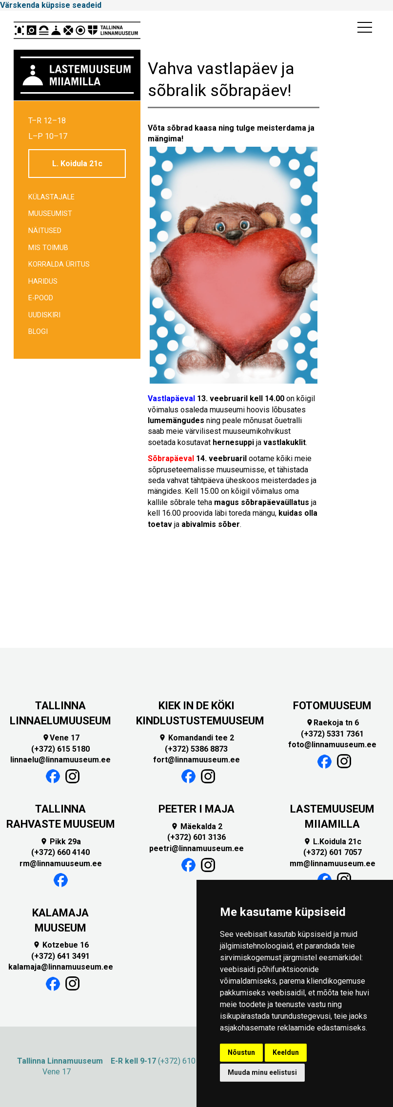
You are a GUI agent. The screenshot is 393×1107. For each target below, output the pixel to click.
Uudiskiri (44, 315)
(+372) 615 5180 (60, 749)
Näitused (44, 231)
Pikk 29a (60, 841)
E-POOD (40, 298)
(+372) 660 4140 (60, 852)
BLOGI (38, 332)
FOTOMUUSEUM (332, 705)
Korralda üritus (59, 264)
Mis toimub (48, 248)
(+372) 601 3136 (196, 837)
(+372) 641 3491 (60, 956)
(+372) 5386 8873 (196, 749)
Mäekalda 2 (196, 826)
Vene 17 (60, 737)
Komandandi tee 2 (196, 737)
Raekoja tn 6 (332, 722)
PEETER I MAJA (196, 809)
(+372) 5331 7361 (332, 733)
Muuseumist (50, 214)
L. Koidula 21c (77, 163)
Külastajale (51, 197)
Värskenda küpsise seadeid (50, 5)
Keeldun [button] (286, 1052)
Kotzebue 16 (61, 945)
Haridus (43, 281)
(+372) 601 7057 (332, 852)
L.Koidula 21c (332, 841)
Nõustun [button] (241, 1052)
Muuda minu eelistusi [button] (262, 1072)
